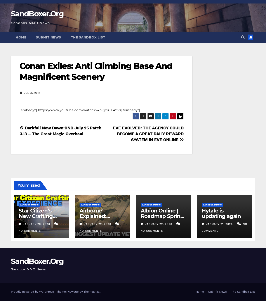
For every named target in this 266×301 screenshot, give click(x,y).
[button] (243, 37)
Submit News (48, 37)
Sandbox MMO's (29, 205)
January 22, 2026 (98, 224)
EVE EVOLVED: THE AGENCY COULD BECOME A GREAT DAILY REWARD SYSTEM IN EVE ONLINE (148, 133)
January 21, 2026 (220, 224)
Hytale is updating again (221, 213)
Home (21, 37)
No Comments (30, 230)
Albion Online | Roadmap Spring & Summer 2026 (162, 216)
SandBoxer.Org (37, 13)
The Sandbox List (88, 37)
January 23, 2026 (37, 224)
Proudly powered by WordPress (33, 291)
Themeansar (92, 291)
